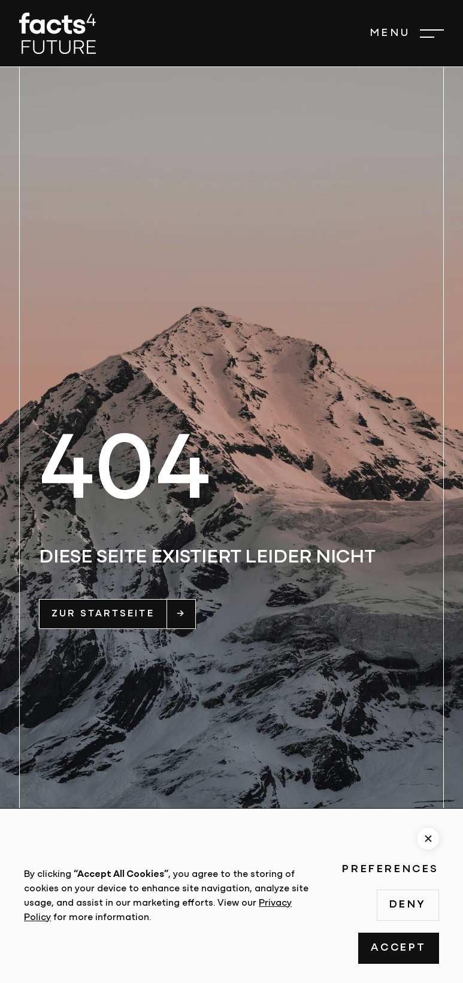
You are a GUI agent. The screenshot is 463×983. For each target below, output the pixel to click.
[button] (407, 33)
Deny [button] (407, 905)
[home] (57, 33)
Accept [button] (398, 948)
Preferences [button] (390, 869)
